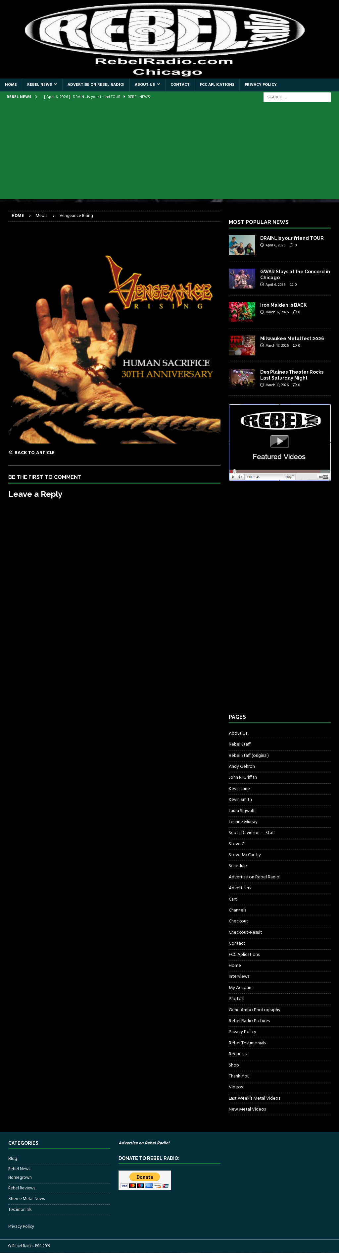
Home (11, 84)
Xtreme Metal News (26, 1198)
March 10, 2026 (277, 385)
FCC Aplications (217, 84)
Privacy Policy (261, 84)
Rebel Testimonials (247, 1043)
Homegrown (20, 1178)
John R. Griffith (243, 777)
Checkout (238, 921)
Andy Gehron (242, 766)
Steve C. (237, 844)
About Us (145, 84)
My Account (241, 988)
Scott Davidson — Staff (252, 833)
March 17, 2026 (277, 312)
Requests (238, 1054)
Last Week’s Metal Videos (254, 1098)
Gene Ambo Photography (254, 1010)
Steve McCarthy (245, 855)
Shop (234, 1065)
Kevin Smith (240, 800)
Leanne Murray (243, 822)
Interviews (239, 976)
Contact (180, 84)
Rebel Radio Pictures (249, 1021)
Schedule (238, 866)
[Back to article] (60, 452)
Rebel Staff (240, 744)
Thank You (239, 1076)
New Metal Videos (247, 1109)
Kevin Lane (239, 789)
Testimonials (19, 1209)
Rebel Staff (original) (249, 755)
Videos (236, 1087)
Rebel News (39, 84)
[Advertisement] (169, 152)
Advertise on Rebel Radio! (96, 84)
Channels (237, 910)
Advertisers (240, 888)
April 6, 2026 (275, 245)
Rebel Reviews (21, 1188)
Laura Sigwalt (242, 811)
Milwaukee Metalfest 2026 (292, 338)
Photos (236, 999)
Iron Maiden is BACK (283, 305)
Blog (12, 1159)
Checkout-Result (245, 932)
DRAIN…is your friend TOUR (292, 238)
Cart (233, 899)
